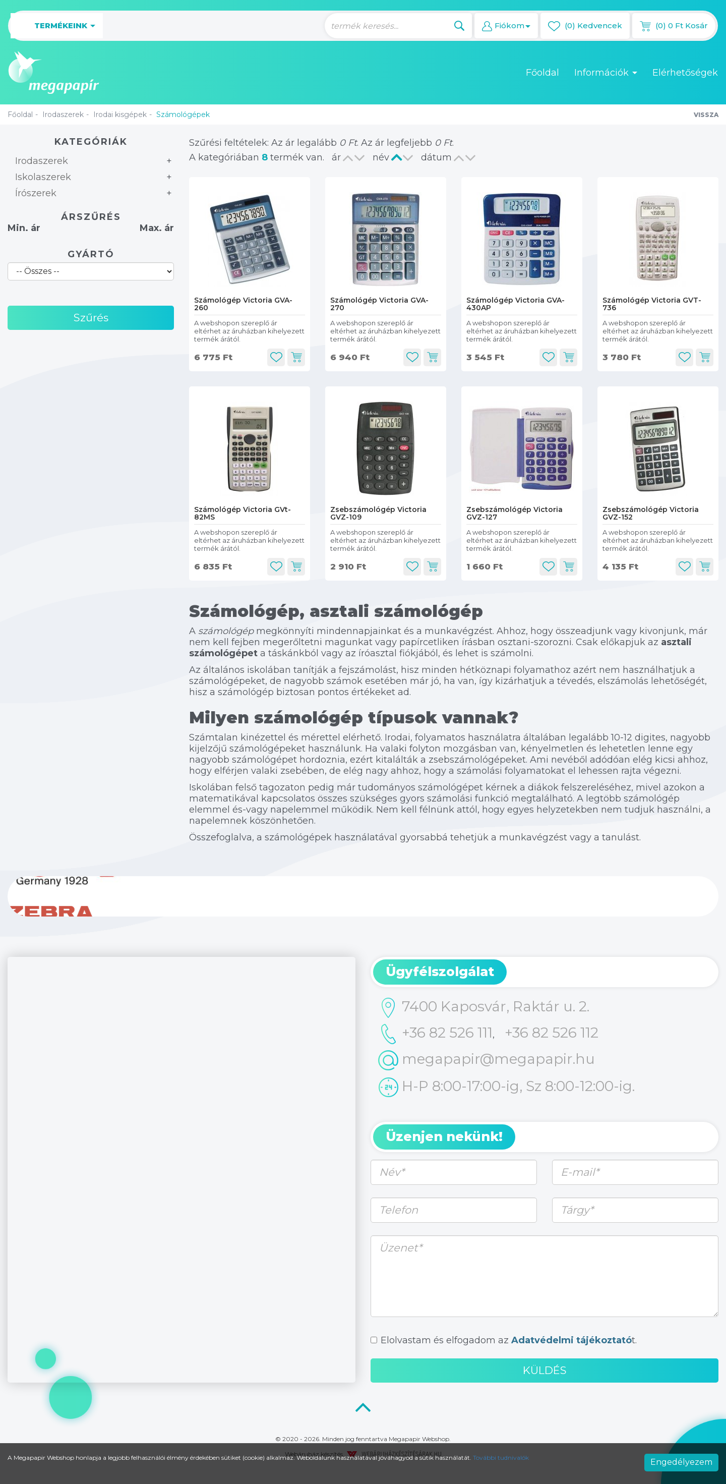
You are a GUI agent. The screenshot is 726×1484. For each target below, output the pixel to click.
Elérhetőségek (685, 72)
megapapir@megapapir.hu (486, 1060)
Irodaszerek (63, 114)
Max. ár (157, 228)
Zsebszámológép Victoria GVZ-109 (378, 513)
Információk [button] (605, 72)
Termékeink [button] (56, 26)
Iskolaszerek (43, 177)
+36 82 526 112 (551, 1032)
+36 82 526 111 (435, 1034)
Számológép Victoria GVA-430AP (515, 304)
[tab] (544, 972)
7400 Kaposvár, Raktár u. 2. (483, 1008)
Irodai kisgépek (120, 114)
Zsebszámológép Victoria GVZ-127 (514, 513)
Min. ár (24, 228)
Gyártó (91, 254)
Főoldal (542, 72)
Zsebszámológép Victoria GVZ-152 (650, 513)
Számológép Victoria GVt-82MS (242, 513)
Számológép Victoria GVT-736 (651, 304)
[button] (506, 25)
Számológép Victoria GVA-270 (379, 304)
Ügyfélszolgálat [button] (440, 971)
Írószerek (35, 193)
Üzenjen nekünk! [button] (444, 1136)
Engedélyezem (681, 1462)
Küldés (545, 1370)
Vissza (706, 115)
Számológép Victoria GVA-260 (243, 304)
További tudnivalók (501, 1457)
